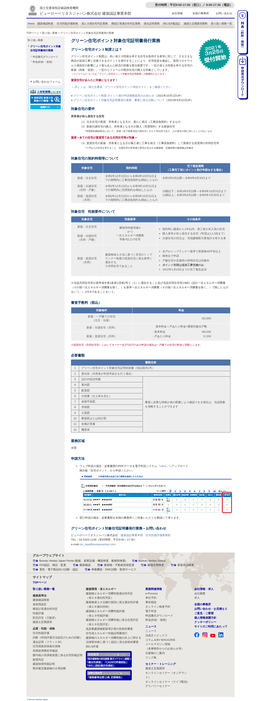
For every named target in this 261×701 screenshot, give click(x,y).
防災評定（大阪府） (45, 617)
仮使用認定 (40, 604)
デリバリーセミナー (157, 686)
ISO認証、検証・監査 (52, 565)
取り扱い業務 (49, 32)
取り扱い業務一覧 (221, 23)
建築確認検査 (45, 23)
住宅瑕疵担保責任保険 (46, 646)
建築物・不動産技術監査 (119, 565)
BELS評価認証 (171, 23)
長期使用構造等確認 (45, 650)
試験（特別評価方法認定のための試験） (57, 637)
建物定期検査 (156, 565)
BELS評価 (92, 646)
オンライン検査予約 (157, 606)
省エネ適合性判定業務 (94, 23)
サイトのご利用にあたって (210, 626)
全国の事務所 (200, 13)
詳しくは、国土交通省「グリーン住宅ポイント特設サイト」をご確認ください (123, 87)
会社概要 (199, 593)
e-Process (151, 593)
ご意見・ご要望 (204, 613)
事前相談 (150, 602)
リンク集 (150, 657)
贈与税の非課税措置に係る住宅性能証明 (57, 655)
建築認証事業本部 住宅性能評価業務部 (145, 535)
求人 (197, 597)
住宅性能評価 (41, 633)
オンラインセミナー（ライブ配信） (167, 681)
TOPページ (32, 32)
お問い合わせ (224, 13)
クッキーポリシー (205, 622)
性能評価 (38, 613)
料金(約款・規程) (42, 61)
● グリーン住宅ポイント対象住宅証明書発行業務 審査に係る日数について (118, 100)
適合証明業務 (151, 23)
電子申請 (150, 611)
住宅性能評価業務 (67, 23)
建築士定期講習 (42, 622)
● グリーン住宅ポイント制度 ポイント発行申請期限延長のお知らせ (112, 95)
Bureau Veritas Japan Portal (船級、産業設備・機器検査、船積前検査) (82, 560)
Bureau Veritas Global (152, 560)
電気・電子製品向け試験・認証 (58, 569)
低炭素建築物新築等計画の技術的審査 (109, 628)
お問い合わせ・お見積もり (210, 608)
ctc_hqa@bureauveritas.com (97, 544)
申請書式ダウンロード (45, 56)
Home (31, 23)
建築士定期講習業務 (195, 23)
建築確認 (85, 565)
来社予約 (150, 597)
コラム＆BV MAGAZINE (160, 639)
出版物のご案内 (155, 653)
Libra (163, 466)
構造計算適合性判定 (45, 608)
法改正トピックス (156, 635)
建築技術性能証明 (44, 663)
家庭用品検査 (185, 565)
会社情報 (177, 13)
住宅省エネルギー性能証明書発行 (106, 633)
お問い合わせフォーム (47, 81)
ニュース (150, 630)
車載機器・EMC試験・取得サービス (113, 569)
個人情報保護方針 (205, 617)
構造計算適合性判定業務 (125, 23)
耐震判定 (38, 659)
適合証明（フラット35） (48, 642)
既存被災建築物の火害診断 (49, 668)
